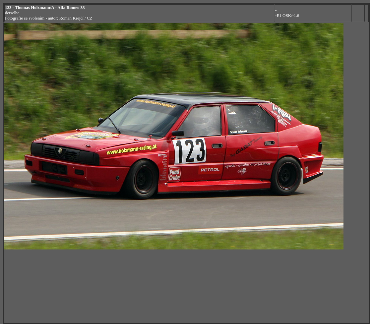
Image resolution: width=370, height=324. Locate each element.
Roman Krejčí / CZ (75, 18)
